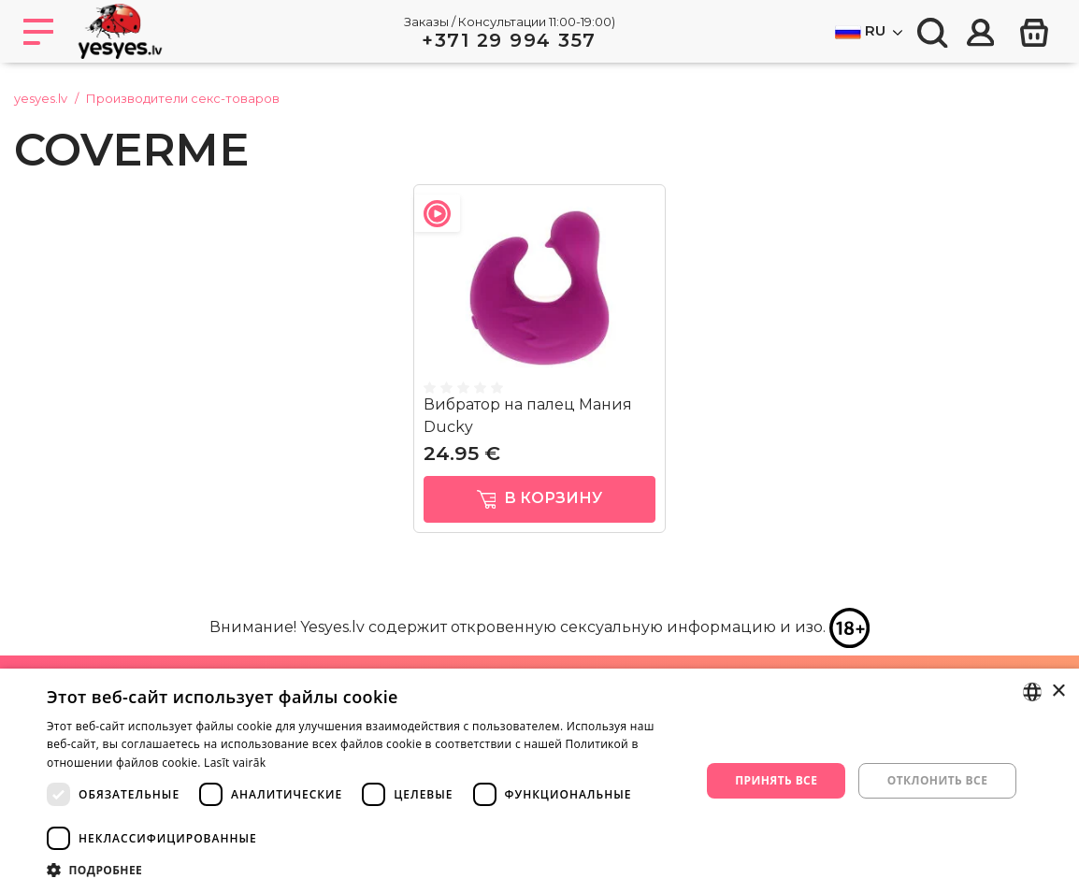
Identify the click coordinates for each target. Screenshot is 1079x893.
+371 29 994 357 (509, 40)
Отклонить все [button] (937, 780)
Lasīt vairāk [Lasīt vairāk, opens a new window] (235, 763)
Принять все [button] (776, 780)
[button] (364, 869)
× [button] (1058, 691)
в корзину (540, 499)
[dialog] (539, 781)
